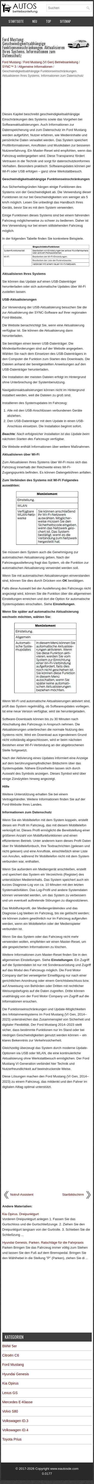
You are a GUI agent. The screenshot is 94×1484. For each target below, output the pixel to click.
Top (48, 21)
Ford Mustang (11, 62)
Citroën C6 (10, 1355)
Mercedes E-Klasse (17, 1402)
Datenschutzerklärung (25, 31)
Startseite (16, 21)
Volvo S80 (10, 1411)
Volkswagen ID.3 (15, 1421)
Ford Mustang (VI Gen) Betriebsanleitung (50, 62)
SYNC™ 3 (9, 66)
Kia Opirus (10, 1383)
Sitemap (65, 21)
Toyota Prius (12, 1439)
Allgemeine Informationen (35, 66)
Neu (34, 21)
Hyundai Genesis (15, 1374)
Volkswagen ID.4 (15, 1430)
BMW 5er (9, 1346)
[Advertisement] (47, 94)
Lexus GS (10, 1393)
